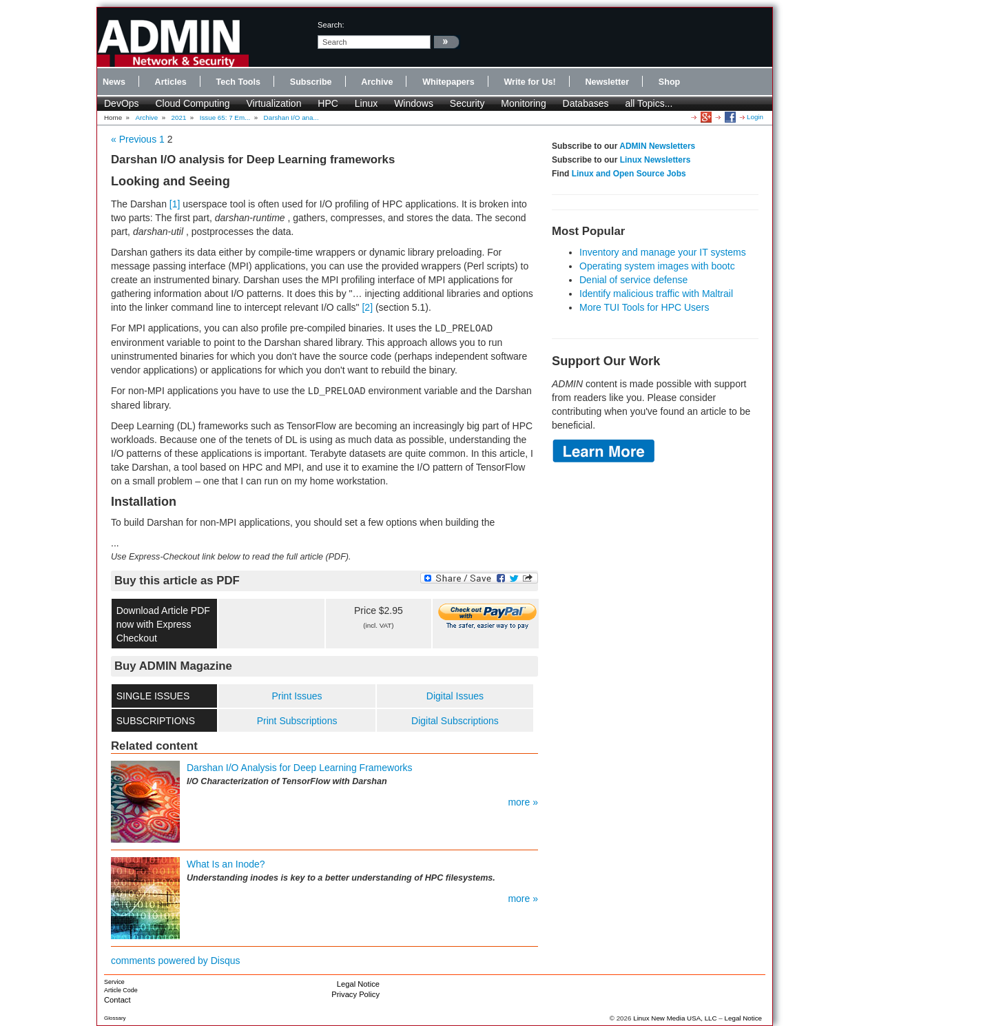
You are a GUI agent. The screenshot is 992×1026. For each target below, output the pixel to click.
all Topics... (648, 103)
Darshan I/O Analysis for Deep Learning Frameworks (300, 767)
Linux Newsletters (655, 160)
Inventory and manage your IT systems (662, 252)
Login (755, 117)
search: (331, 25)
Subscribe (311, 82)
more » (523, 802)
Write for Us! (529, 82)
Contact (117, 1000)
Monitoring (523, 103)
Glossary (115, 1018)
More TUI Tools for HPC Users (644, 307)
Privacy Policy (355, 994)
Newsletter (607, 82)
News (114, 82)
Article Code (121, 990)
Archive (377, 82)
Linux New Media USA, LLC (674, 1018)
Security (467, 103)
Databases (586, 103)
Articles (171, 82)
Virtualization (274, 103)
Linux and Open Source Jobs (629, 173)
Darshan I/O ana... (291, 117)
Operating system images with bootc (657, 265)
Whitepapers (448, 82)
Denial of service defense (633, 279)
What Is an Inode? (226, 864)
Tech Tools (238, 82)
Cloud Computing (192, 103)
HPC (328, 103)
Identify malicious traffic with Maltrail (656, 293)
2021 (179, 117)
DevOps (121, 103)
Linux (366, 103)
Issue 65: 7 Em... (225, 117)
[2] (367, 307)
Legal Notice (358, 984)
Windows (413, 103)
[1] (174, 203)
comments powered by (175, 960)
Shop (669, 82)
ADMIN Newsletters (657, 146)
